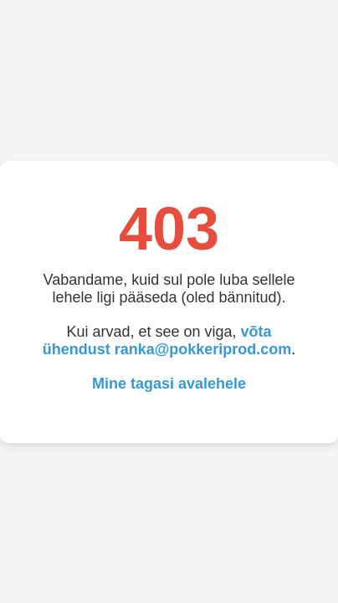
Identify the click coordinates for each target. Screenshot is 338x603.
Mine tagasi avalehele (169, 383)
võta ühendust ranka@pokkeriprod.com (167, 340)
